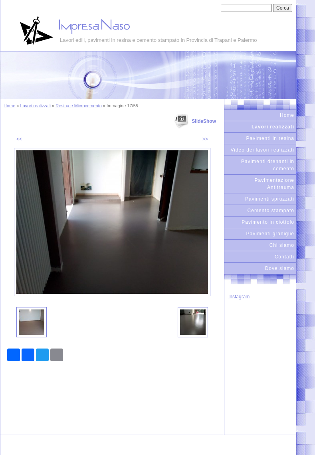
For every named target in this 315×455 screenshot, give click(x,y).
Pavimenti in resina (270, 138)
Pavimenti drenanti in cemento (267, 165)
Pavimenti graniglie (270, 233)
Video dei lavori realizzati (262, 150)
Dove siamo (279, 268)
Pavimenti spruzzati (269, 199)
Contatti (284, 257)
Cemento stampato (271, 210)
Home (9, 105)
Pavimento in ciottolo (268, 222)
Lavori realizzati (35, 105)
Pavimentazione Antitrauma (274, 183)
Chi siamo (281, 245)
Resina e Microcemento (78, 105)
